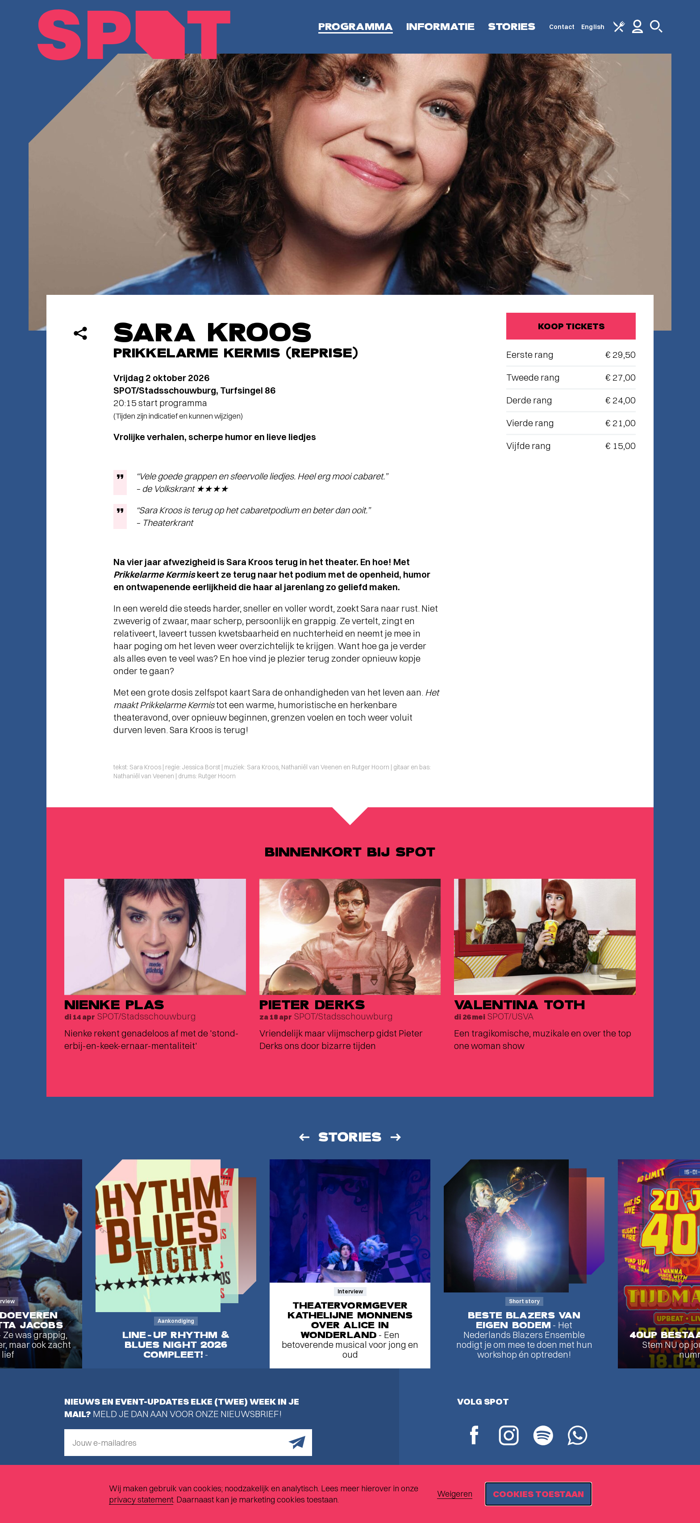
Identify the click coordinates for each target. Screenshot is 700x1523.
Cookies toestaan (538, 1493)
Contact (562, 27)
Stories (512, 26)
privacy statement (141, 1499)
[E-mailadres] (188, 1442)
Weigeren (454, 1494)
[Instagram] (509, 1436)
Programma (355, 26)
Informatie (440, 26)
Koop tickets (571, 325)
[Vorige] (303, 1137)
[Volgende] (396, 1137)
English (592, 27)
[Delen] (80, 333)
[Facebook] (474, 1436)
